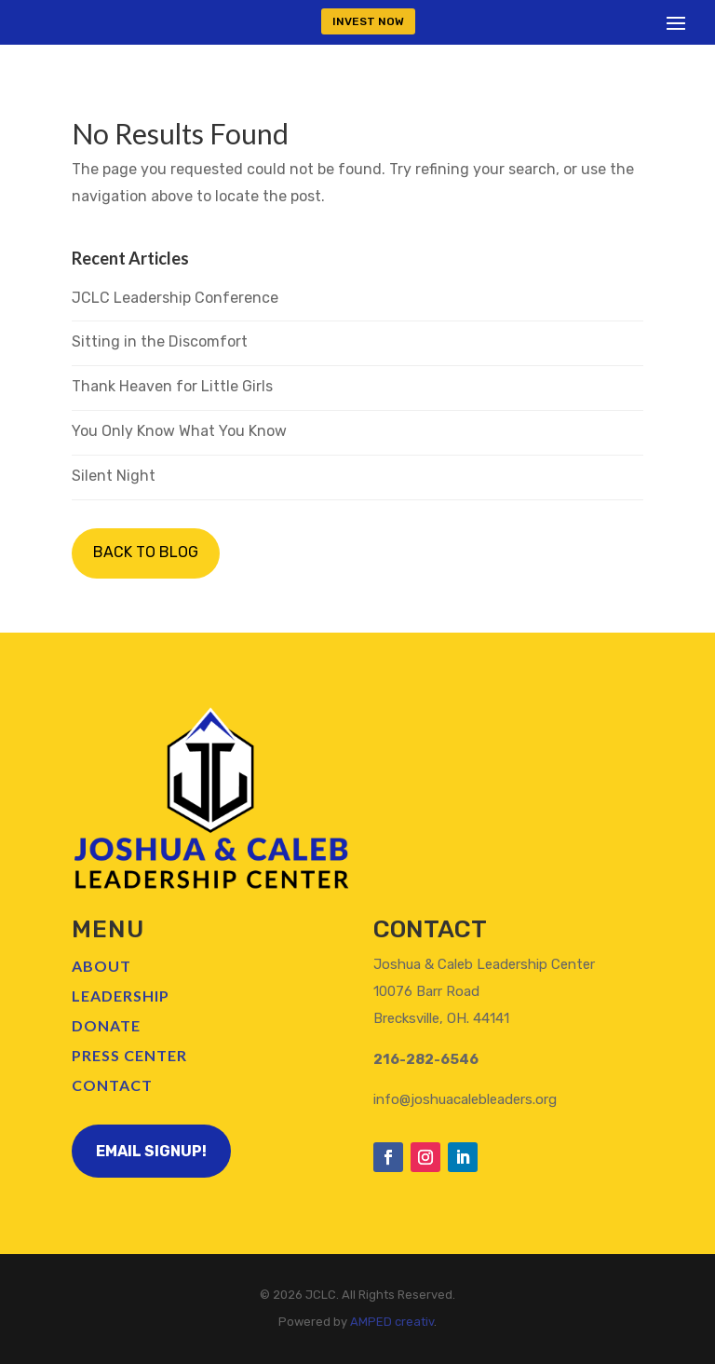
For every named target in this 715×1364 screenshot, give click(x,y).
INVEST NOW (368, 21)
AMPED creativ (392, 1322)
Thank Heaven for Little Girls (172, 386)
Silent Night (113, 475)
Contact (112, 1085)
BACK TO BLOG (145, 552)
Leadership (120, 995)
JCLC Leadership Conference (175, 298)
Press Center (129, 1055)
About (101, 966)
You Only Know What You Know (179, 431)
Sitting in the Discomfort (160, 341)
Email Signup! (151, 1151)
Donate (106, 1025)
